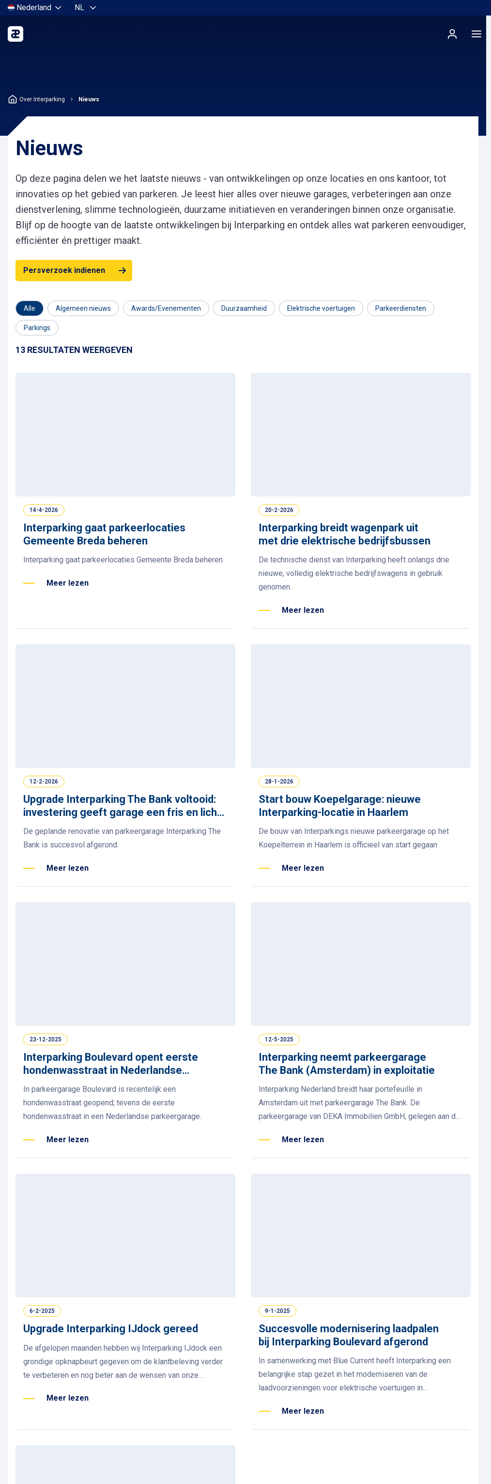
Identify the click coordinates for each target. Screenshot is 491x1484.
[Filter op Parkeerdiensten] (400, 308)
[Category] (29, 308)
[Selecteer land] (35, 8)
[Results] (74, 350)
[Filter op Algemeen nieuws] (83, 308)
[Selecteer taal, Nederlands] (86, 8)
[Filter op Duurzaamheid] (244, 308)
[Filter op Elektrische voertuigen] (321, 308)
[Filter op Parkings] (37, 327)
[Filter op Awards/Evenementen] (166, 308)
